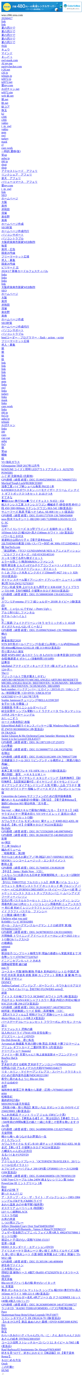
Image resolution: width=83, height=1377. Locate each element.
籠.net (4, 99)
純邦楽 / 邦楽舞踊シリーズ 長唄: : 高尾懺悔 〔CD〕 (33, 1010)
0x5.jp (4, 415)
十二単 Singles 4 (11, 845)
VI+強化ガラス (10, 462)
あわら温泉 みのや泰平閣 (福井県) (22, 1204)
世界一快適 (8, 1243)
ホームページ (9, 198)
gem (3, 132)
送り (4, 1025)
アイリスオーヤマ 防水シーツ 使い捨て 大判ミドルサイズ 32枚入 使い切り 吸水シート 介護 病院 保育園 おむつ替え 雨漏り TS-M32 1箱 (41, 1254)
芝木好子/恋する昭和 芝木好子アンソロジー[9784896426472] (38, 1064)
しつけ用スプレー (12, 1222)
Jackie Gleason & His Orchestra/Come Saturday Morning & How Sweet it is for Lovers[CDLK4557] (37, 737)
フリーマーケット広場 (15, 256)
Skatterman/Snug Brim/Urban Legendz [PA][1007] (29, 1314)
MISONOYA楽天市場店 (15, 1103)
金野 (4, 1086)
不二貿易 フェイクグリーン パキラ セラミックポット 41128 (38, 622)
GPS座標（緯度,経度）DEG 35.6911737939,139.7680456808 (37, 515)
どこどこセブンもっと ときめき (21, 960)
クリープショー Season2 (16, 1050)
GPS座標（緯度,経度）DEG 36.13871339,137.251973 (32, 742)
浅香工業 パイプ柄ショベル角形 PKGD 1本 (27, 486)
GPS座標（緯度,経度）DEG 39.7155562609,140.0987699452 (37, 831)
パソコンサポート (12, 234)
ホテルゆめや (9, 1082)
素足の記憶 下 (10, 1189)
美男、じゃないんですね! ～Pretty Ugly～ (26, 608)
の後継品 (7, 943)
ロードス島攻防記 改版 (15, 721)
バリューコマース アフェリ (19, 181)
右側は (5, 753)
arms (4, 1093)
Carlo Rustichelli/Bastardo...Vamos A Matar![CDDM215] (33, 1229)
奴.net (4, 103)
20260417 (7, 18)
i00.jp (4, 161)
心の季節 (7, 745)
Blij (3, 1325)
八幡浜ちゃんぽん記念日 (16, 1151)
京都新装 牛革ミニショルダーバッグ (24, 707)
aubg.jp (5, 158)
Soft (3, 637)
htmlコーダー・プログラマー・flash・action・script (32, 337)
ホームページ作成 (12, 223)
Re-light (5, 828)
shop (4, 164)
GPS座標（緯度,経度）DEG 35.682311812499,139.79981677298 (39, 756)
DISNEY (6, 982)
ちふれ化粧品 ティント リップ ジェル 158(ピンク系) (33, 1114)
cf (2, 144)
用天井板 (7, 1279)
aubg (4, 441)
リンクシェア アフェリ (16, 174)
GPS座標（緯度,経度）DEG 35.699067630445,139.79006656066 (39, 630)
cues (3, 434)
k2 (2, 113)
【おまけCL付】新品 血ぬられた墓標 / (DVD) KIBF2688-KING (39, 1321)
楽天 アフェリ (11, 178)
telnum (5, 421)
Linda (4, 767)
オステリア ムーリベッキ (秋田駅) (22, 1208)
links (4, 274)
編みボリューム (11, 849)
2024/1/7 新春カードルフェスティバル (24, 271)
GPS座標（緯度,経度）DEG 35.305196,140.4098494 (32, 1261)
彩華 (4, 838)
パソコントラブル (12, 238)
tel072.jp (6, 78)
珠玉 (4, 110)
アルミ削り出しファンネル (18, 612)
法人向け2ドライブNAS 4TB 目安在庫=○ (26, 1032)
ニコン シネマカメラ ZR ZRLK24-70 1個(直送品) (31, 1318)
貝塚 (4, 213)
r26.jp (4, 72)
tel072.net (7, 82)
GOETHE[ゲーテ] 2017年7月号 (20, 696)
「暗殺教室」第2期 (13, 853)
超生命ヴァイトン (12, 1265)
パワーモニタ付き (12, 536)
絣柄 (4, 949)
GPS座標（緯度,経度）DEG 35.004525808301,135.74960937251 (39, 479)
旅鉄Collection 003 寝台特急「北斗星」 (25, 803)
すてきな (7, 497)
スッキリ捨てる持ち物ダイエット (22, 558)
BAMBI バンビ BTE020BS (17, 921)
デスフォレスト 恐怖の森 (17, 1029)
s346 (4, 116)
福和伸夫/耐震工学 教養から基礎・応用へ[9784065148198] (37, 1089)
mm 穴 (5, 967)
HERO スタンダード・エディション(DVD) (27, 1247)
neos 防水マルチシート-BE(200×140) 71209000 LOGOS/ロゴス (39, 519)
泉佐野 (5, 216)
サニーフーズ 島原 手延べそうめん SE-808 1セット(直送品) (37, 511)
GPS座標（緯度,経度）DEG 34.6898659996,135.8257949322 (37, 1129)
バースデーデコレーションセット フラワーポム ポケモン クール (41, 1021)
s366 (4, 119)
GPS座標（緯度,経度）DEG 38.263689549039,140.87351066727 (39, 1304)
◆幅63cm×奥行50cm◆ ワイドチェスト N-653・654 (32, 500)
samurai (5, 946)
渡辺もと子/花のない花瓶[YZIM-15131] (25, 1239)
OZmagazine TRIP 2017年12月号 (20, 465)
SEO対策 (6, 227)
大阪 (4, 202)
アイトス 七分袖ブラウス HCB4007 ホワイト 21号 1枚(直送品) (39, 996)
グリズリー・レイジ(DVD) (17, 1036)
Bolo (4, 1328)
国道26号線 (8, 252)
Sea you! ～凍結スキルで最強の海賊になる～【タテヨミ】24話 (39, 810)
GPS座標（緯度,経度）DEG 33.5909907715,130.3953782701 (37, 749)
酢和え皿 (7, 864)
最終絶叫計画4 (10, 1100)
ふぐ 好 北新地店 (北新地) (17, 476)
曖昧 (4, 454)
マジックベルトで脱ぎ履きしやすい (23, 676)
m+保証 (6, 842)
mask (4, 141)
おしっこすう (9, 718)
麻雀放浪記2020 (11, 640)
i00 (3, 431)
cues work (7, 147)
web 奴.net (7, 95)
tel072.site (7, 92)
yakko (4, 123)
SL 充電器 (7, 1286)
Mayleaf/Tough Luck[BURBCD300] (21, 483)
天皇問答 (7, 1132)
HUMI (5, 1370)
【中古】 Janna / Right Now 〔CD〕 (22, 871)
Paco (4, 1311)
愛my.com (7, 85)
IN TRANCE (8, 732)
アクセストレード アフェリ (19, 170)
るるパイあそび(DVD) (15, 1154)
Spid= (4, 525)
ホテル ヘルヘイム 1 (13, 616)
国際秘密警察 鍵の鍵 (14, 964)
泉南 (4, 220)
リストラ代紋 (9, 1215)
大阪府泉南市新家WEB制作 (18, 242)
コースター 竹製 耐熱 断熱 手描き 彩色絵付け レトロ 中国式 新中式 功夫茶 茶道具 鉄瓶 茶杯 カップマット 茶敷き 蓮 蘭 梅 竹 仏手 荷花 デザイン (41, 975)
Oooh (4, 1363)
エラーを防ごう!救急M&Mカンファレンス (27, 561)
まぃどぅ (7, 56)
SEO (4, 195)
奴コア (5, 106)
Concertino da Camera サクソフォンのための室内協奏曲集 (36, 796)
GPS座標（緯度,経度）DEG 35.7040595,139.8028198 (32, 867)
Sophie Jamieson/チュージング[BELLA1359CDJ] (30, 700)
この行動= (7, 1366)
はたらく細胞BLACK (14, 1211)
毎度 (4, 245)
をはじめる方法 (11, 1360)
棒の (4, 633)
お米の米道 (8, 1219)
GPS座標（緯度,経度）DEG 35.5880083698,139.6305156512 (37, 594)
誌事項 (5, 662)
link (3, 21)
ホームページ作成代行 (15, 231)
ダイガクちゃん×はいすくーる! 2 (21, 626)
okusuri (5, 806)
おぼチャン (8, 425)
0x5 (3, 444)
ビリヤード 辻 (10, 267)
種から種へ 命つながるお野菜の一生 (24, 1136)
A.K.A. (5, 1158)
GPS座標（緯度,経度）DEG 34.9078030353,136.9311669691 (37, 932)
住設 (4, 45)
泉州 (4, 205)
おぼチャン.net (10, 89)
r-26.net (5, 69)
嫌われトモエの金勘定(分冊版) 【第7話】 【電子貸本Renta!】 (39, 799)
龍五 (4, 1331)
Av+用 (5, 1125)
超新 (4, 992)
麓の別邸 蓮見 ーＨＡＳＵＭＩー (23, 774)
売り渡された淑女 (12, 651)
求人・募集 (8, 260)
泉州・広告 (8, 249)
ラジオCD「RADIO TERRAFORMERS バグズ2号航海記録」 (38, 1308)
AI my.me (7, 63)
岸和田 (5, 209)
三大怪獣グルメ (11, 1268)
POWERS (7, 472)
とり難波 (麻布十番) (13, 915)
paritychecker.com (11, 66)
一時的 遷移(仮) (11, 151)
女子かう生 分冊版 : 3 (14, 703)
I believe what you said (14, 918)
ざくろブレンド (11, 1140)
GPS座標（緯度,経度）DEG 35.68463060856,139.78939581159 (38, 1175)
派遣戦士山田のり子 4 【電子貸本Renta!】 (27, 539)
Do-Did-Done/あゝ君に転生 (17, 1040)
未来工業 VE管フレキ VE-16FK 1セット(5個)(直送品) (33, 770)
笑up (4, 154)
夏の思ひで (8, 27)
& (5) (4, 1061)
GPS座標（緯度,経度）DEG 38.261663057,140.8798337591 (36, 1007)
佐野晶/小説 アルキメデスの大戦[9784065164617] (31, 1068)
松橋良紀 (7, 1096)
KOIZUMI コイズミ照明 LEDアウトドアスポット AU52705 (37, 469)
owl (3, 135)
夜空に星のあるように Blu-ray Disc (22, 1078)
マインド (7, 53)
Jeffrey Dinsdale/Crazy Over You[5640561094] (27, 1226)
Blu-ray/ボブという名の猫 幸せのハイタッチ (28, 1282)
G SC (4, 522)
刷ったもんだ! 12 (11, 1193)
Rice (3, 1186)
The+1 (5, 673)
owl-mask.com (9, 60)
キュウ (5, 49)
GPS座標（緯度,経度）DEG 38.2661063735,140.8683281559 (37, 835)
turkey (5, 138)
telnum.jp (6, 75)
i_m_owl (6, 126)
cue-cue (5, 438)
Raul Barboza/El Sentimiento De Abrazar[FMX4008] (31, 1349)
